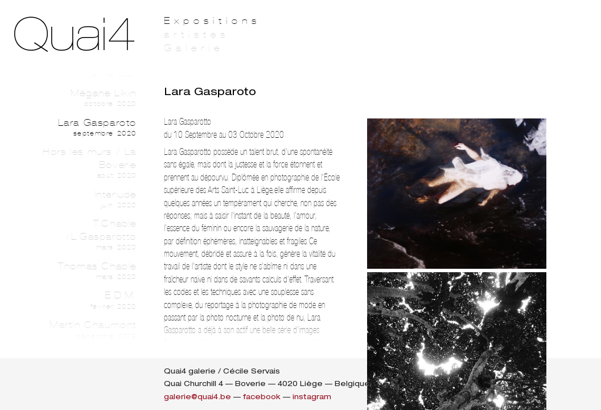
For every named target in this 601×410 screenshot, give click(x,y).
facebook (262, 396)
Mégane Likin (84, 98)
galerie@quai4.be (197, 396)
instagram (312, 396)
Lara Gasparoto (84, 127)
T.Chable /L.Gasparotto (84, 235)
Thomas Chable (84, 271)
